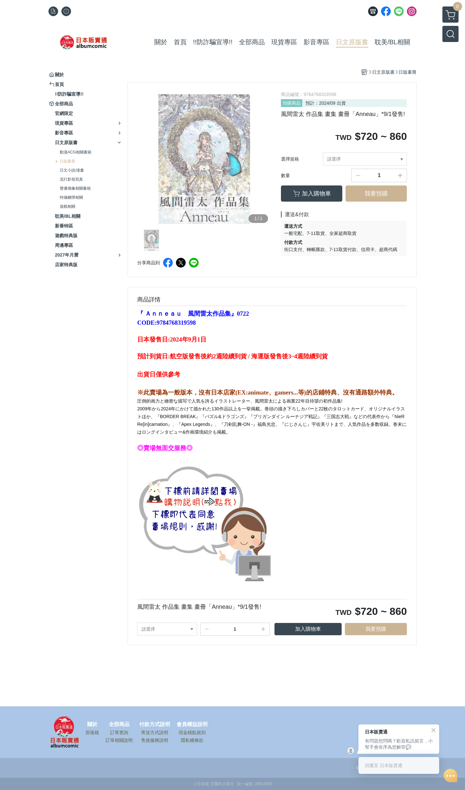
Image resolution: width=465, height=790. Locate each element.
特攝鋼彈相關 (71, 197)
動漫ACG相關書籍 (75, 152)
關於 (92, 724)
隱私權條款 (192, 740)
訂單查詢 (119, 732)
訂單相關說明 (119, 740)
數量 (285, 175)
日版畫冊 (67, 161)
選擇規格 (290, 159)
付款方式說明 (154, 724)
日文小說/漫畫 (72, 170)
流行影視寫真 (71, 179)
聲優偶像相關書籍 (75, 188)
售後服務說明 (154, 740)
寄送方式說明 (154, 732)
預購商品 (292, 103)
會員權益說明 (192, 724)
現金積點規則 (192, 732)
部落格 (92, 732)
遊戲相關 (67, 206)
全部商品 (119, 724)
